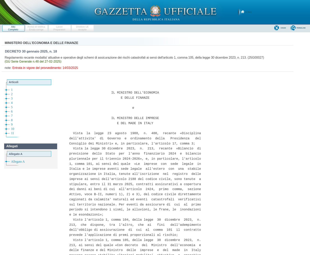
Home (248, 12)
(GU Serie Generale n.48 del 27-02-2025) (33, 61)
